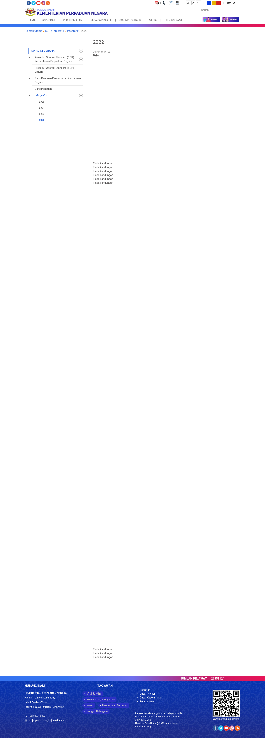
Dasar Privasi (147, 693)
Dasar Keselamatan (151, 697)
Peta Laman (147, 701)
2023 (41, 114)
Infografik (73, 30)
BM (229, 2)
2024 (41, 108)
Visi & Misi (94, 694)
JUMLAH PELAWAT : (198, 678)
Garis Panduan (43, 88)
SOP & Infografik (55, 30)
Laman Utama (34, 30)
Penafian (145, 689)
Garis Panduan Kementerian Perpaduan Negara (58, 80)
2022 (41, 120)
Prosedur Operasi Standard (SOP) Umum (54, 69)
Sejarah (90, 705)
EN (234, 2)
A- (188, 3)
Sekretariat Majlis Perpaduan (101, 699)
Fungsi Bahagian (97, 711)
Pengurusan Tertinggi (114, 705)
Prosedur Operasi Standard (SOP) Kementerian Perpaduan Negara (54, 59)
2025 (41, 102)
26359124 (221, 678)
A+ (198, 3)
